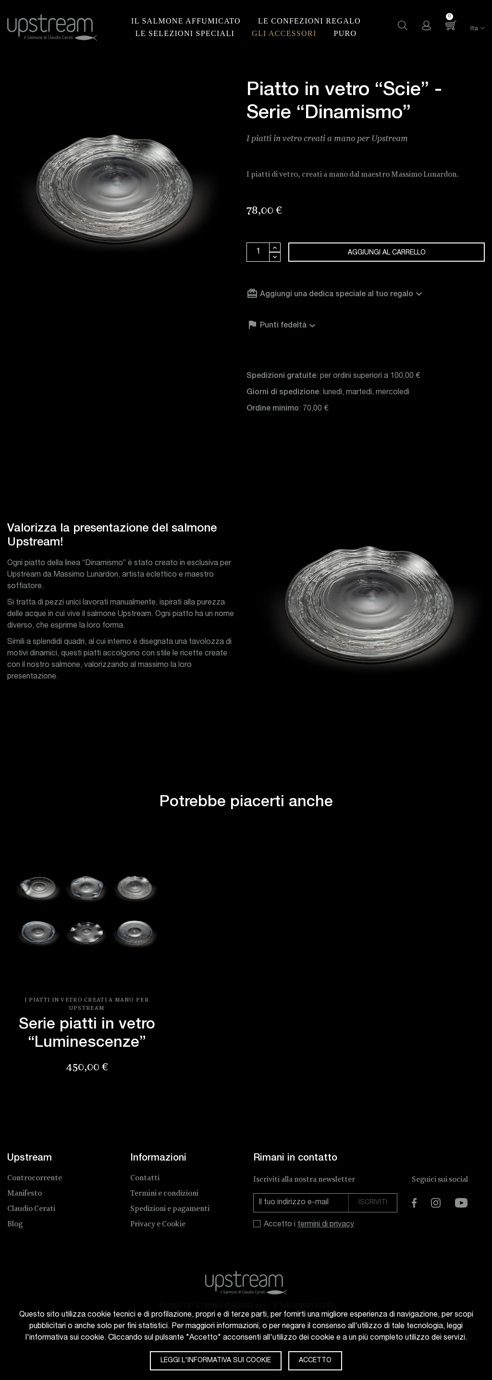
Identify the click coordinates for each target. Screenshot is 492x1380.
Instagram (436, 1203)
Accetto (315, 1360)
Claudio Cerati (31, 1208)
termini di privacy (325, 1225)
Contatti (145, 1178)
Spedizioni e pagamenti (169, 1208)
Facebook (414, 1203)
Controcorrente (34, 1178)
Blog (15, 1224)
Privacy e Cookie (157, 1224)
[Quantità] (258, 252)
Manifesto (24, 1193)
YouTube (461, 1203)
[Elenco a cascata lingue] (471, 29)
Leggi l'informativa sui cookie (215, 1360)
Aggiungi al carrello (387, 253)
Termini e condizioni (164, 1193)
